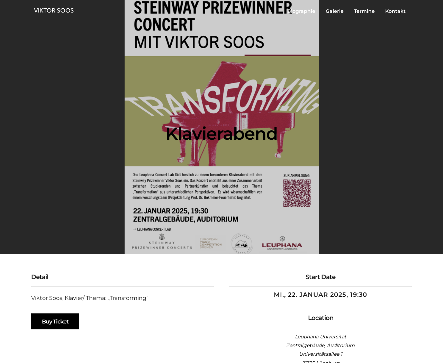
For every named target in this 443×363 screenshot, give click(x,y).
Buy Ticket (55, 321)
